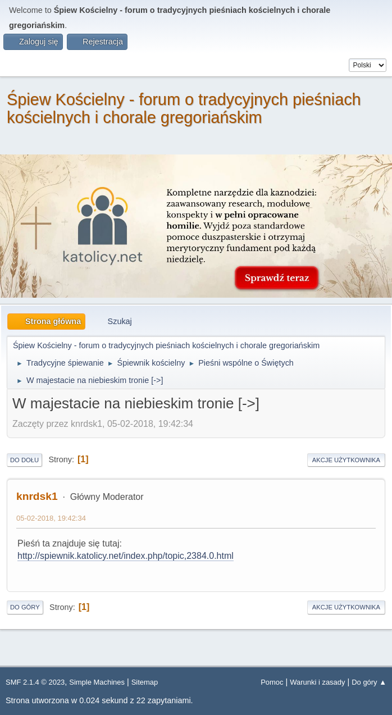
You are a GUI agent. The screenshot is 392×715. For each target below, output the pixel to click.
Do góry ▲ (369, 682)
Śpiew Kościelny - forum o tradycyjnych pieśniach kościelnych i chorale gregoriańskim (184, 108)
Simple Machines (97, 682)
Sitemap (144, 682)
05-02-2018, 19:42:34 (51, 518)
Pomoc (272, 682)
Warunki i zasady (317, 682)
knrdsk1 (37, 496)
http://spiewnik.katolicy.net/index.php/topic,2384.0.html (125, 556)
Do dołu (24, 460)
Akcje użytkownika (346, 460)
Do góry (25, 607)
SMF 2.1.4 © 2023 (35, 682)
